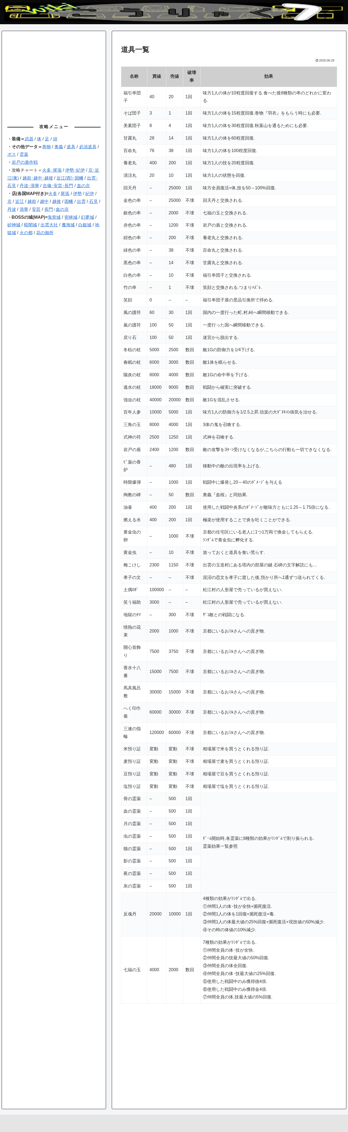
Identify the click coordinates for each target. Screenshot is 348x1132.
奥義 (58, 146)
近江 (19, 201)
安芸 (36, 209)
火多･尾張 (52, 170)
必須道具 (88, 146)
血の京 (83, 185)
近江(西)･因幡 (70, 178)
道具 (71, 146)
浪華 (24, 209)
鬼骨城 (54, 217)
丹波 (11, 209)
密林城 (70, 217)
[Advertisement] (229, 1055)
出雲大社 (49, 225)
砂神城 (13, 225)
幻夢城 (87, 217)
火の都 (26, 232)
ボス (11, 154)
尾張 (65, 193)
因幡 (68, 201)
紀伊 (89, 193)
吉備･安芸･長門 (58, 185)
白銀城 (84, 225)
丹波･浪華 (29, 185)
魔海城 (68, 225)
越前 (31, 201)
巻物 (46, 146)
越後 (56, 201)
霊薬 (24, 154)
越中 (44, 201)
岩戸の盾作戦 (25, 162)
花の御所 (45, 232)
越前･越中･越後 (38, 178)
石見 (93, 201)
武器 (29, 139)
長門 (48, 209)
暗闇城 (30, 225)
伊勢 (77, 193)
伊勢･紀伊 (75, 170)
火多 (52, 193)
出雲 (81, 201)
